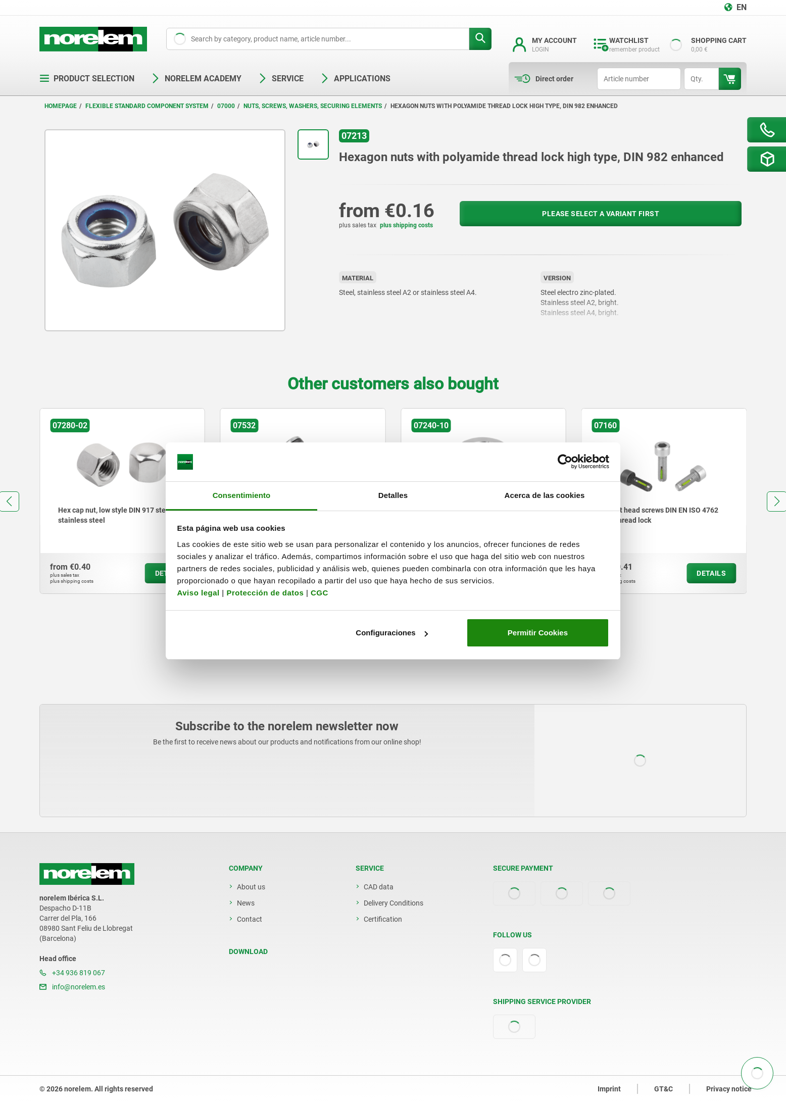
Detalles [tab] (393, 495)
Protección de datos (265, 592)
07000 (226, 106)
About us (251, 887)
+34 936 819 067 (72, 973)
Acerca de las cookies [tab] (545, 495)
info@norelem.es (72, 987)
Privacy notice (729, 1089)
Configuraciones (391, 632)
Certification (383, 919)
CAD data (379, 887)
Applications (355, 78)
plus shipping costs (406, 225)
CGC (319, 592)
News (246, 903)
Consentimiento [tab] (242, 495)
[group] (122, 501)
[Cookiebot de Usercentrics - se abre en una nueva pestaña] (565, 462)
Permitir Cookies (538, 632)
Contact (249, 919)
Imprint (609, 1089)
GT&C (663, 1089)
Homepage (60, 106)
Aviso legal (198, 592)
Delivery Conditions (393, 903)
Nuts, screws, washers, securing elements (312, 106)
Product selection (86, 78)
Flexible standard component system (147, 106)
